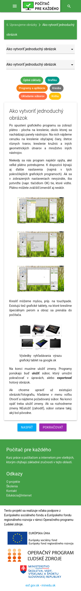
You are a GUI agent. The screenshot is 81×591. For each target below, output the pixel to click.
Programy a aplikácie (32, 88)
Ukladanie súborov (32, 96)
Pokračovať (53, 427)
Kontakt (11, 491)
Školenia (12, 486)
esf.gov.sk (32, 585)
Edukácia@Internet (19, 495)
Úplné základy (32, 80)
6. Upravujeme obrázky (21, 25)
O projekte (13, 481)
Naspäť (27, 427)
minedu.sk (48, 585)
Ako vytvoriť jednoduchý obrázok (40, 29)
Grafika (52, 80)
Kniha (55, 96)
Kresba (56, 88)
